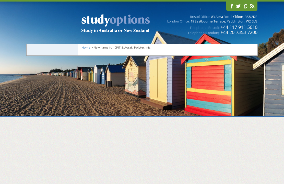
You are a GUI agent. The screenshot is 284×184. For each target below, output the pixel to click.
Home (86, 47)
